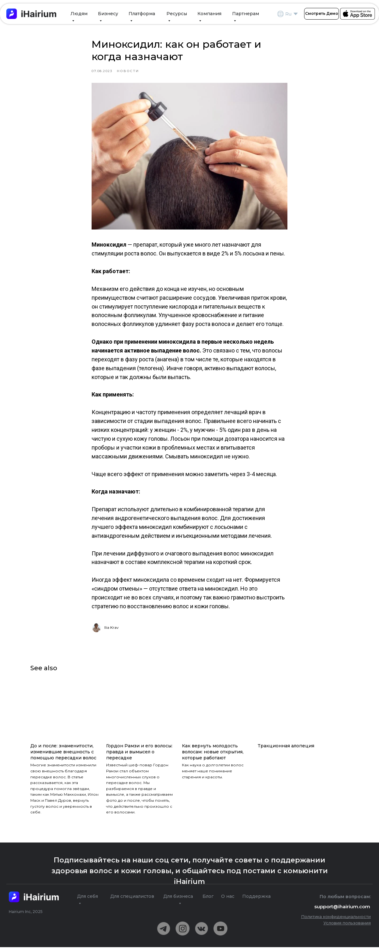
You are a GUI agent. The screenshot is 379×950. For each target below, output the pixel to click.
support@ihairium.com (342, 909)
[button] (321, 14)
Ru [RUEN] (288, 14)
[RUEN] (295, 14)
